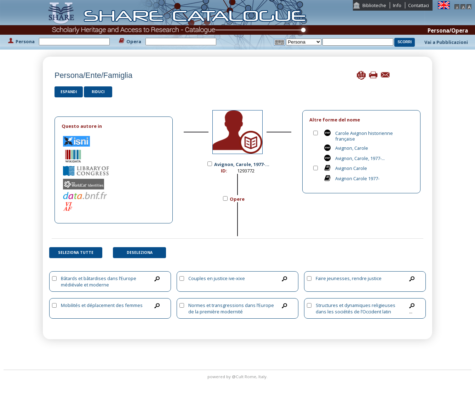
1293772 (245, 170)
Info (397, 5)
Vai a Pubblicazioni (446, 42)
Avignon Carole (351, 168)
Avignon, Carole (351, 148)
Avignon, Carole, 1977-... (360, 158)
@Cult (238, 376)
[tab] (113, 126)
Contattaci (418, 5)
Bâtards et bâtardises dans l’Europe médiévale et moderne (98, 281)
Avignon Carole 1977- (357, 178)
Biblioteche (374, 5)
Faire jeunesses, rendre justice (349, 278)
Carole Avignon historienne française (364, 136)
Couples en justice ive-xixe (216, 278)
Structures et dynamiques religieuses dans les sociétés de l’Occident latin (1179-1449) (355, 311)
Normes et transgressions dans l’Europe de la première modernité (231, 308)
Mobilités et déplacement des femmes (102, 305)
